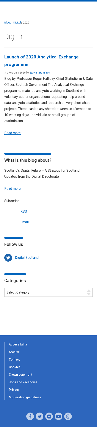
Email (16, 221)
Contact (14, 359)
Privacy (14, 389)
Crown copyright (20, 374)
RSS (15, 211)
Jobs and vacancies (23, 382)
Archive (14, 352)
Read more (12, 133)
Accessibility (18, 344)
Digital (17, 22)
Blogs (7, 22)
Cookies (14, 367)
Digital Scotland (27, 258)
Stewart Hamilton (40, 72)
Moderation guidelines (25, 397)
